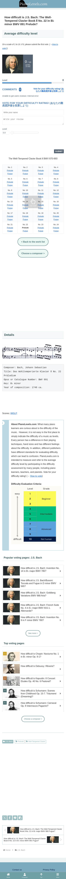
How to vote (36, 476)
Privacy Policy (49, 870)
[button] (20, 818)
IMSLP (13, 413)
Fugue (9, 174)
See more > (33, 633)
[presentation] (23, 143)
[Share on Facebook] (9, 818)
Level (4, 129)
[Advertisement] (33, 294)
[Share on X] (4, 818)
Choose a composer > (33, 719)
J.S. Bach (8, 742)
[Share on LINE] (15, 818)
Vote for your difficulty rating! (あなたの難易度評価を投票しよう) (48, 90)
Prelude (10, 171)
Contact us (17, 870)
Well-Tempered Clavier (35, 742)
